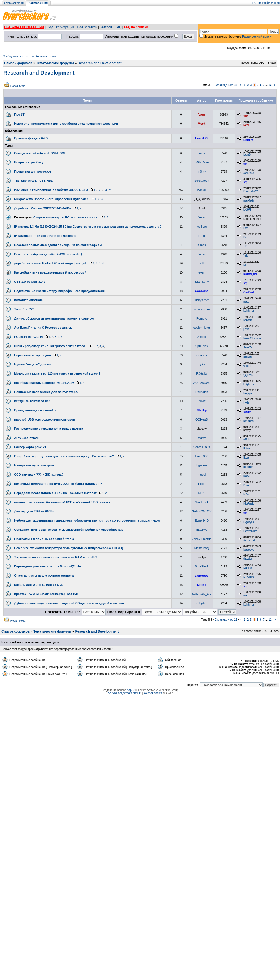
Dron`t (201, 584)
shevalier (247, 558)
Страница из (226, 85)
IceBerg (202, 226)
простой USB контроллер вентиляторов (44, 419)
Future (246, 448)
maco (246, 301)
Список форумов (18, 63)
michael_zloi (249, 274)
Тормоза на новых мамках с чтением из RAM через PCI (55, 557)
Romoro (201, 318)
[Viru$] (201, 189)
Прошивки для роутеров (32, 171)
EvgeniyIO (202, 520)
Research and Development (99, 63)
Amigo (201, 336)
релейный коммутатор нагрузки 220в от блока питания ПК (58, 483)
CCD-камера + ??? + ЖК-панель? (39, 474)
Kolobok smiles (152, 693)
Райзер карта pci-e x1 (30, 447)
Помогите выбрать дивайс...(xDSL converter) (48, 254)
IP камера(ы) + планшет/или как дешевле (45, 235)
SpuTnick (201, 346)
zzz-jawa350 (201, 382)
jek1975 (247, 209)
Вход (49, 27)
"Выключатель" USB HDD (33, 180)
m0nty (202, 171)
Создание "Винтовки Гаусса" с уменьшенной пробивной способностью (68, 529)
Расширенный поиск (256, 36)
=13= (246, 246)
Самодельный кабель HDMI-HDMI (39, 153)
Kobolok (247, 319)
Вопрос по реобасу (28, 162)
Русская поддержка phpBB (124, 693)
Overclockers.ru (14, 2)
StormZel (247, 347)
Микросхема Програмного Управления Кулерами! (51, 199)
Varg (201, 114)
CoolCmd (201, 291)
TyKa (201, 364)
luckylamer (201, 300)
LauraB (246, 154)
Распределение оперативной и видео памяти (48, 428)
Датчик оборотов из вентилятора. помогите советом (54, 318)
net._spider (248, 420)
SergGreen (201, 180)
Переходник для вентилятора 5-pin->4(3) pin (47, 566)
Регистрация (65, 27)
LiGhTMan (202, 162)
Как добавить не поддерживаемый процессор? (50, 272)
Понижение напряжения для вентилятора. (46, 392)
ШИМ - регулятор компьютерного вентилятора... (51, 346)
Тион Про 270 (24, 309)
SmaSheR (202, 566)
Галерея (106, 27)
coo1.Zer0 (248, 173)
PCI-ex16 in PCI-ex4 (28, 336)
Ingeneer (202, 465)
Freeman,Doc (250, 531)
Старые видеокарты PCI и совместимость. (65, 217)
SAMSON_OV (202, 511)
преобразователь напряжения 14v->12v (44, 382)
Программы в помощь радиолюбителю (44, 538)
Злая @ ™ (201, 281)
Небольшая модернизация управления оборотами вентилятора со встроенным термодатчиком (87, 520)
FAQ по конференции (266, 2)
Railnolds (201, 392)
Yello (201, 217)
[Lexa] (246, 329)
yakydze (201, 603)
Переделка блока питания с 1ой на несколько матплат (55, 493)
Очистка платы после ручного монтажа (44, 575)
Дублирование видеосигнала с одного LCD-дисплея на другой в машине (69, 603)
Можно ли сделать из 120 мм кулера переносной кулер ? (57, 373)
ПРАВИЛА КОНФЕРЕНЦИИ (24, 27)
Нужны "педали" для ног (33, 364)
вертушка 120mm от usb (32, 401)
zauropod (202, 575)
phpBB (131, 690)
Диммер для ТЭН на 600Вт (34, 511)
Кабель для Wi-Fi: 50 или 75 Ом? (38, 584)
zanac (202, 153)
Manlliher (247, 567)
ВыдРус (201, 529)
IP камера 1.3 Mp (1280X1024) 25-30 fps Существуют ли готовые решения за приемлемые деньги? (88, 226)
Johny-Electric (201, 538)
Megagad (248, 393)
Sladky (202, 410)
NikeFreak (202, 502)
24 (109, 189)
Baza (246, 457)
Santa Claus (201, 447)
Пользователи (87, 27)
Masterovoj (201, 548)
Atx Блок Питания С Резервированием (43, 327)
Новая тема (17, 86)
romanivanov (201, 309)
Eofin (201, 483)
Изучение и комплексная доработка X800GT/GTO (51, 189)
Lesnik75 (201, 138)
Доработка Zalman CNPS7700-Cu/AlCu (42, 208)
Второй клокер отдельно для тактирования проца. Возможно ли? (64, 456)
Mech (202, 123)
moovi (202, 474)
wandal (246, 365)
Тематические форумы (55, 63)
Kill (202, 263)
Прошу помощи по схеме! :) (35, 410)
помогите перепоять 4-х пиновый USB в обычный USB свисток (62, 502)
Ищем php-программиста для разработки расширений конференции (66, 123)
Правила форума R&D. (31, 138)
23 (105, 189)
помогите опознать (28, 300)
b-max (201, 245)
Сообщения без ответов (18, 56)
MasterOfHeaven (252, 338)
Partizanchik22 (250, 191)
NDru (201, 493)
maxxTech (248, 200)
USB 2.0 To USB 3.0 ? (29, 281)
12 (269, 85)
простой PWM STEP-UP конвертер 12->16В (46, 594)
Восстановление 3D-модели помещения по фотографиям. (58, 245)
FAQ (119, 27)
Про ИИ (19, 114)
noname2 (248, 466)
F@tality (201, 373)
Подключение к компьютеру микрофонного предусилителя (59, 291)
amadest (202, 355)
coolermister (201, 327)
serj (245, 163)
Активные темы (46, 56)
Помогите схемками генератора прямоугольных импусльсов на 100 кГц (68, 548)
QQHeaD (248, 375)
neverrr (202, 272)
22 (100, 189)
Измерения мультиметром (34, 465)
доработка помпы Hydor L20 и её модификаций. (50, 263)
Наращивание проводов (32, 355)
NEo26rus (248, 577)
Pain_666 (201, 456)
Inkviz (202, 401)
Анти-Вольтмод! (26, 437)
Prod (245, 228)
